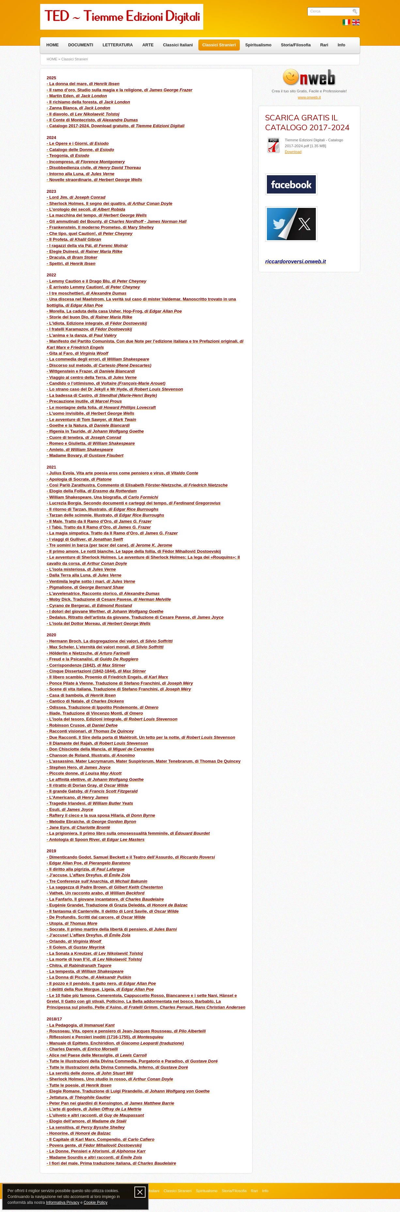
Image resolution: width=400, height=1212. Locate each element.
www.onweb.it (309, 97)
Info (341, 45)
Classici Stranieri (219, 45)
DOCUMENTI (80, 45)
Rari (324, 45)
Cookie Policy (95, 1202)
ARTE (147, 45)
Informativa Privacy (62, 1202)
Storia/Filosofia (296, 45)
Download (293, 152)
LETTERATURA (118, 45)
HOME (52, 45)
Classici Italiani (178, 45)
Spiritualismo (258, 45)
